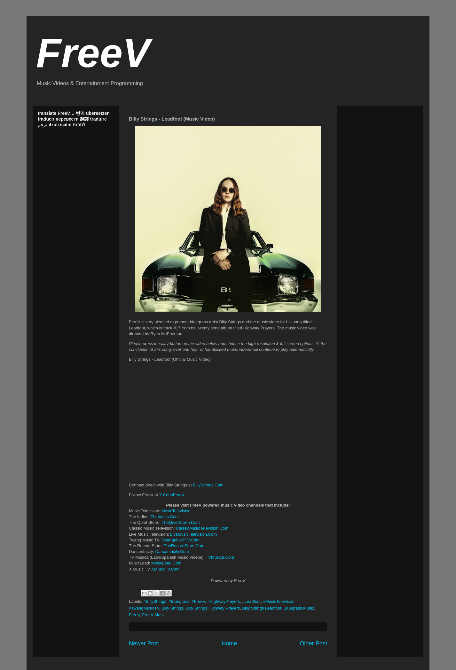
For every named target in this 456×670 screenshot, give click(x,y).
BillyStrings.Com (208, 485)
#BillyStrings (155, 601)
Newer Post (144, 643)
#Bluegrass (179, 601)
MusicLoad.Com (166, 563)
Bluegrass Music (299, 608)
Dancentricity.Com (172, 551)
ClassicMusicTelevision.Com (202, 528)
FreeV (93, 53)
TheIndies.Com (165, 516)
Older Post (313, 643)
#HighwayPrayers (223, 601)
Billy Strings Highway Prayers (212, 608)
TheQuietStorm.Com (180, 522)
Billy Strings (172, 608)
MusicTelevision (176, 510)
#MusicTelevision (278, 601)
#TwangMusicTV (144, 608)
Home (229, 643)
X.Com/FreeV (172, 495)
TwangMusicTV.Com (180, 540)
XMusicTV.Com (165, 569)
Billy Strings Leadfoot (261, 608)
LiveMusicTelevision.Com (193, 534)
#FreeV (198, 601)
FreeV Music (153, 614)
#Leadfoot (251, 601)
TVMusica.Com (220, 557)
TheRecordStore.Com (184, 545)
